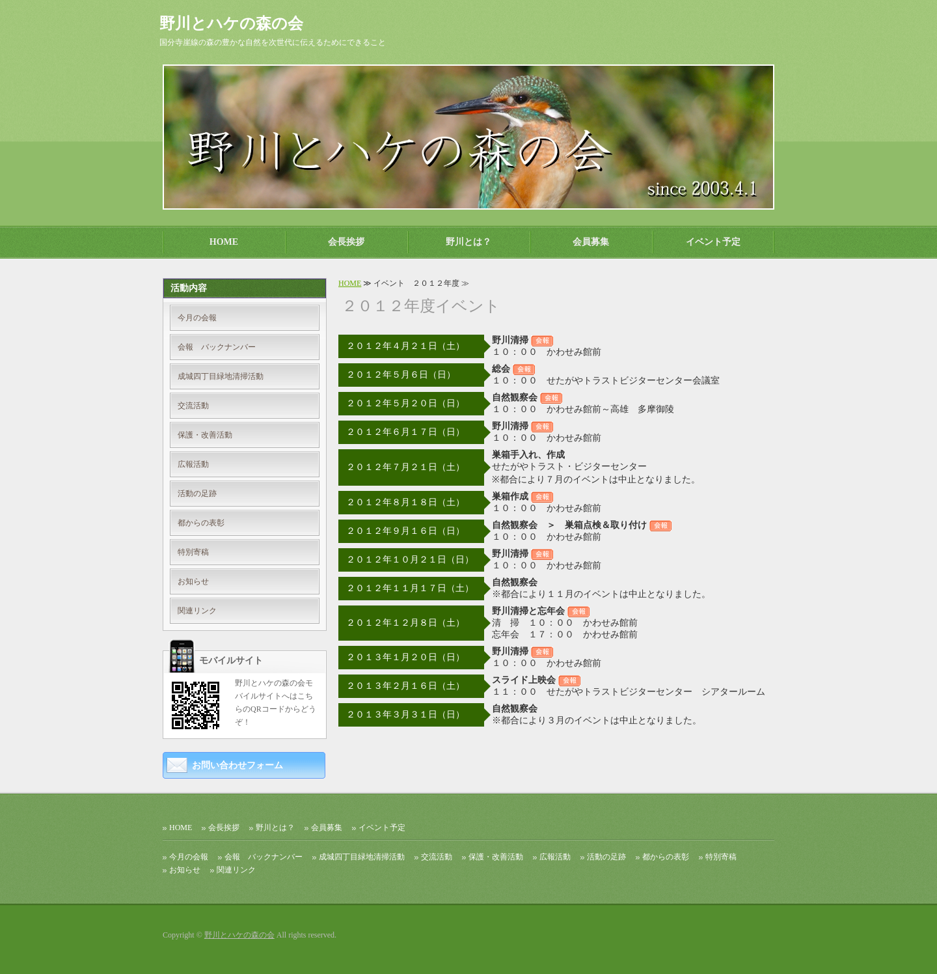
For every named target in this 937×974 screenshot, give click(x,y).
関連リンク (197, 610)
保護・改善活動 (205, 434)
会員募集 (591, 242)
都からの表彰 (201, 522)
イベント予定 (713, 242)
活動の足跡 (197, 493)
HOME (224, 242)
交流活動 (193, 405)
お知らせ (193, 581)
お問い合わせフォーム (237, 765)
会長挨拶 (346, 242)
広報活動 (193, 464)
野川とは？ (468, 242)
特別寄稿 (193, 552)
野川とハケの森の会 (239, 934)
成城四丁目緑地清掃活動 (221, 376)
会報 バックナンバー (217, 347)
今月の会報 (197, 317)
